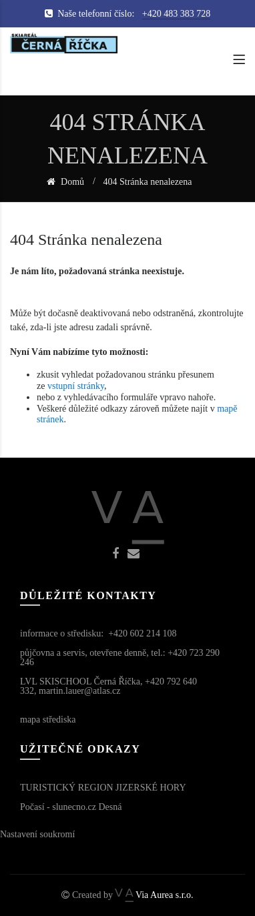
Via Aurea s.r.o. (154, 895)
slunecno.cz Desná (86, 807)
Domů (72, 182)
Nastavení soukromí (37, 834)
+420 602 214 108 (142, 633)
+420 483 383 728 (176, 14)
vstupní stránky (75, 386)
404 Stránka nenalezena (147, 182)
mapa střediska (48, 720)
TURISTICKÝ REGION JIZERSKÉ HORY (103, 788)
